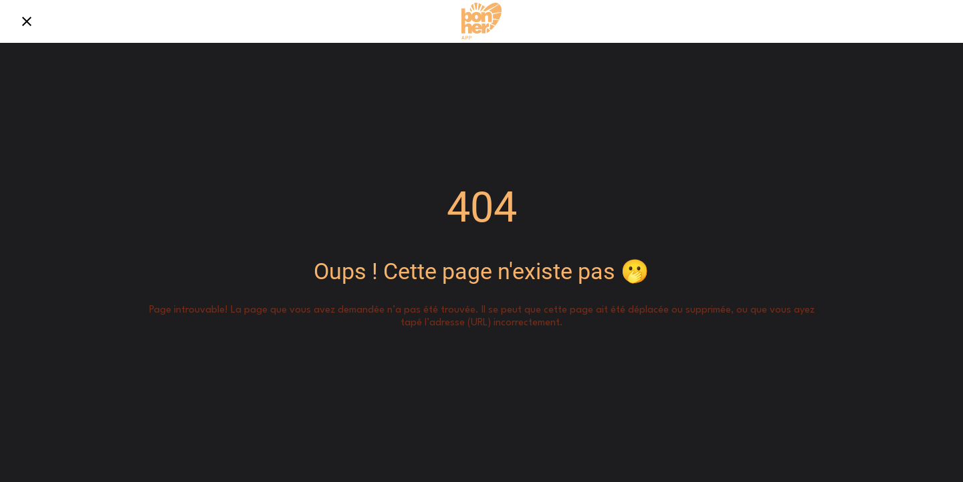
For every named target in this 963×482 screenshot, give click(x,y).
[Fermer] (27, 21)
